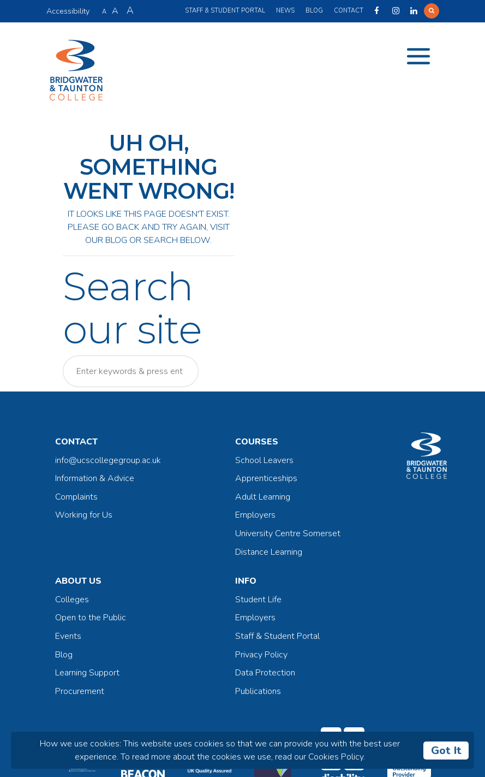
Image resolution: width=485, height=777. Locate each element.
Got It (446, 750)
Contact (348, 11)
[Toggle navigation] (418, 56)
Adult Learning (262, 497)
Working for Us (83, 515)
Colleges (72, 600)
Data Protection (265, 673)
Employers (255, 515)
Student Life (258, 600)
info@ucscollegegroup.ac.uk (108, 460)
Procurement (79, 691)
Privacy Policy (261, 655)
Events (68, 636)
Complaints (76, 497)
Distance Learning (268, 552)
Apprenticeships (266, 478)
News (285, 11)
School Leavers (264, 460)
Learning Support (87, 673)
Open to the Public (90, 618)
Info (245, 581)
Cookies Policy (335, 757)
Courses (256, 442)
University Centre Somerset (287, 533)
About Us (78, 581)
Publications (258, 691)
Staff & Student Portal (225, 11)
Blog (314, 11)
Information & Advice (94, 478)
